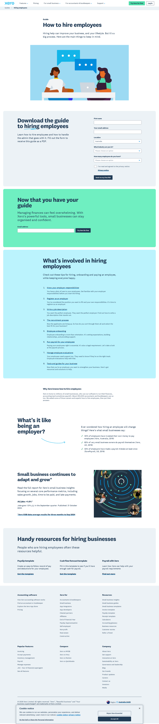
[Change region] (123, 703)
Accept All (114, 719)
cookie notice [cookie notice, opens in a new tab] (62, 715)
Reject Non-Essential (114, 713)
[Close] (139, 708)
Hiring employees (20, 9)
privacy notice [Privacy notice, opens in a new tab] (74, 715)
